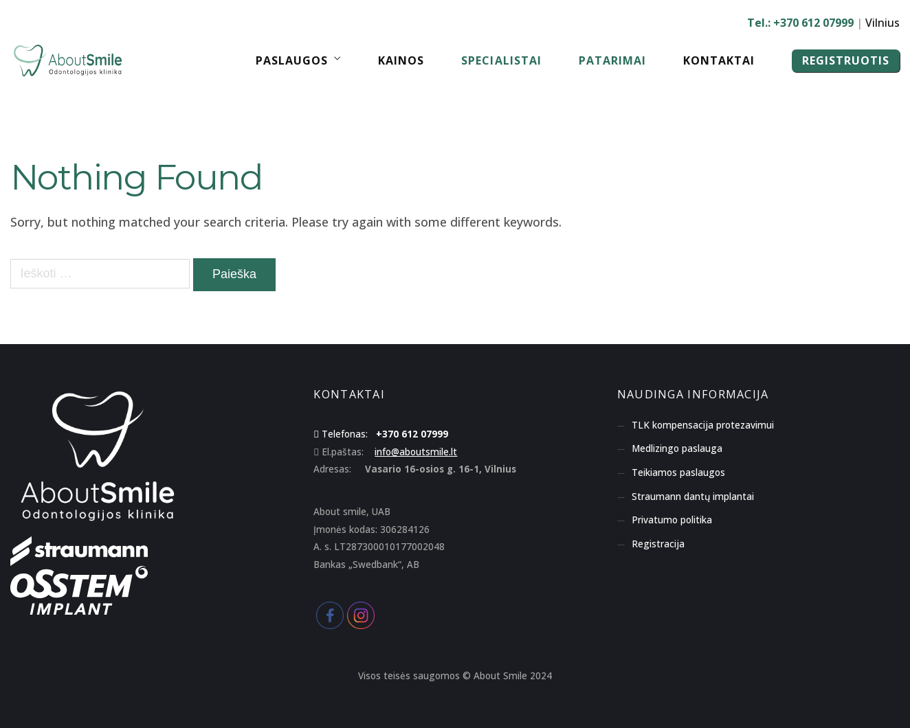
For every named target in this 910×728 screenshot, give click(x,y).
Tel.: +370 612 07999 (800, 22)
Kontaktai (719, 60)
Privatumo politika (672, 520)
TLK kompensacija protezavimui (703, 425)
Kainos (401, 60)
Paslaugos (292, 60)
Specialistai (501, 60)
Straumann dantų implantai (693, 496)
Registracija (658, 544)
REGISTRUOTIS (845, 60)
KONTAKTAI (349, 394)
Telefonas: (344, 434)
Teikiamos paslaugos (678, 472)
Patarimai (612, 60)
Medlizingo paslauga (677, 448)
